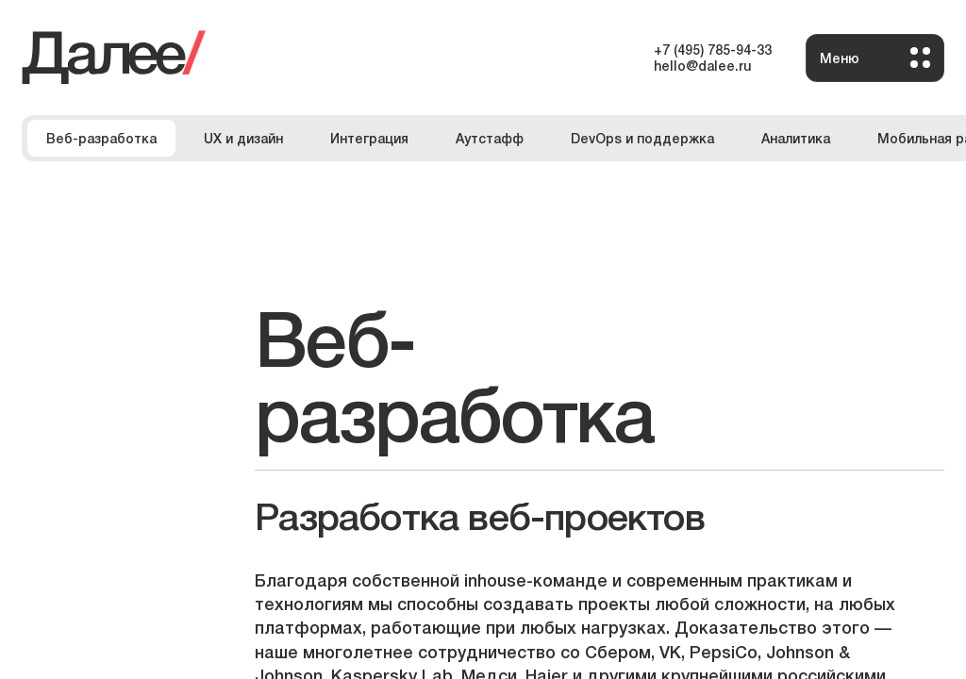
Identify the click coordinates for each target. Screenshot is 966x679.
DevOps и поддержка (642, 137)
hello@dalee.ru (702, 66)
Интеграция (369, 137)
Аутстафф (490, 137)
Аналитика (795, 137)
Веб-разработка (101, 137)
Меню (875, 57)
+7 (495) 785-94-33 (713, 49)
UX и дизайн (243, 137)
